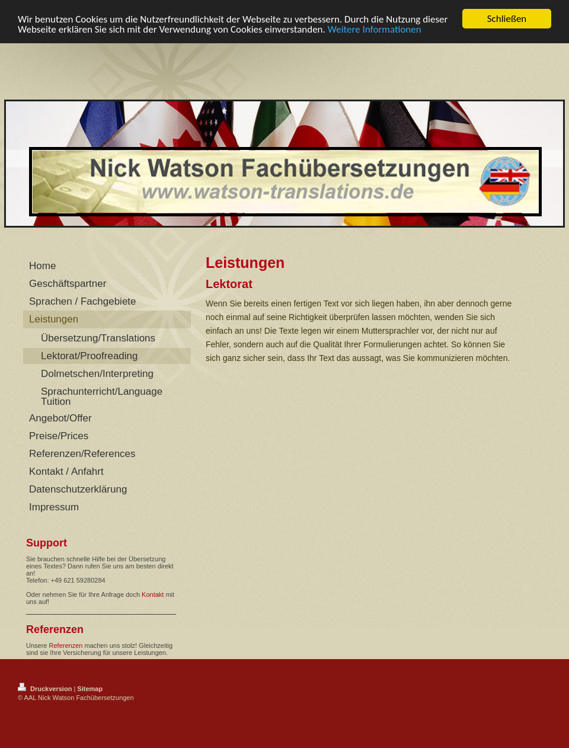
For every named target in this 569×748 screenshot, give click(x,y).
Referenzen (66, 645)
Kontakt (153, 594)
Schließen (507, 18)
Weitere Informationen (374, 29)
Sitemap (90, 688)
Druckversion (45, 688)
